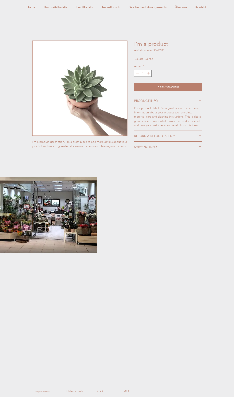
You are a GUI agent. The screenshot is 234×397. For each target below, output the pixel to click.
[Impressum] (42, 391)
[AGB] (99, 391)
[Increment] (148, 73)
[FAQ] (125, 391)
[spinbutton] (142, 73)
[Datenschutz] (74, 391)
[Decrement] (137, 73)
